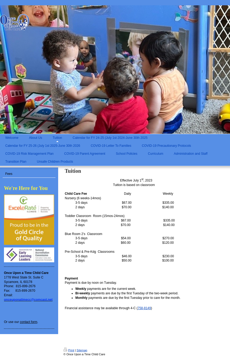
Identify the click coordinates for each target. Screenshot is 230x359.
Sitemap (82, 350)
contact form (28, 322)
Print (68, 350)
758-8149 (144, 308)
